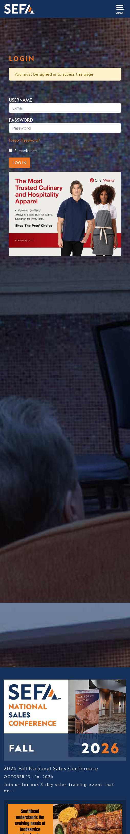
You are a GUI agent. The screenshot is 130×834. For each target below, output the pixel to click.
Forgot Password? (24, 140)
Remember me (26, 151)
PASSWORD (21, 120)
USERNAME (20, 100)
